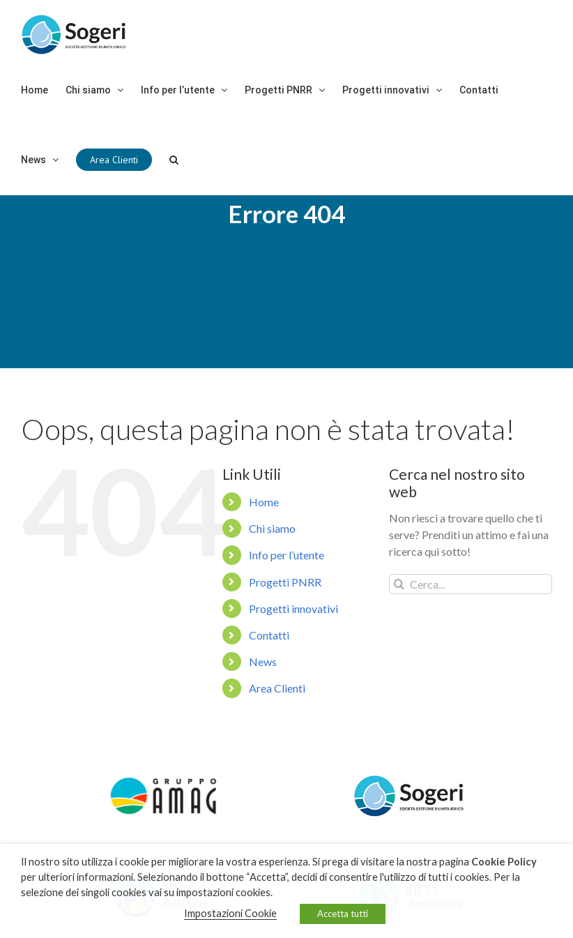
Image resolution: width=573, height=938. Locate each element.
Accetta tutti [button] (342, 913)
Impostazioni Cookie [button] (230, 913)
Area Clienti (277, 718)
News (263, 690)
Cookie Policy (504, 862)
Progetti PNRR (285, 611)
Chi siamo (272, 557)
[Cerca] (173, 160)
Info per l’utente (286, 584)
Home (264, 531)
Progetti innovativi (293, 637)
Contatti (269, 664)
